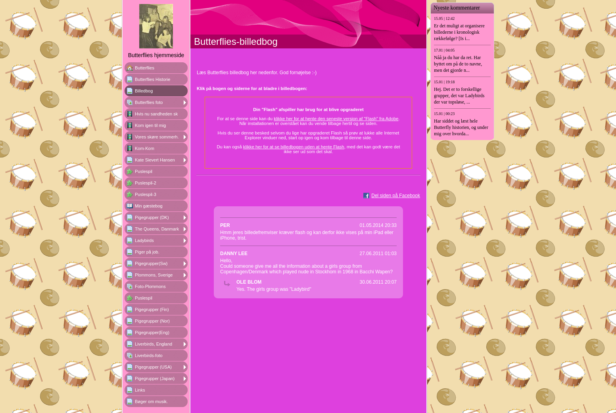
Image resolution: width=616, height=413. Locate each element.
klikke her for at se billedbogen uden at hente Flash (293, 146)
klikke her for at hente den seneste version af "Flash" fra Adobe (336, 118)
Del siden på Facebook (395, 195)
